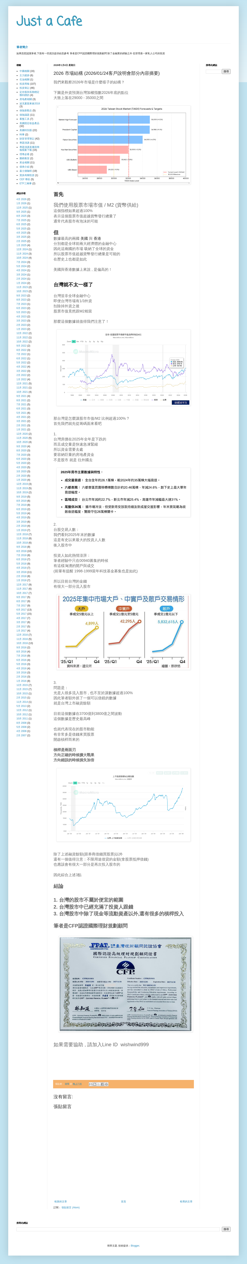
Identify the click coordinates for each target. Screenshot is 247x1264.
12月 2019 (22, 484)
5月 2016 (21, 664)
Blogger (135, 1245)
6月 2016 (21, 660)
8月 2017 (21, 601)
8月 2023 (21, 299)
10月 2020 (22, 442)
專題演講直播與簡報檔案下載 (29, 148)
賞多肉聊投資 (27, 175)
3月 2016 (21, 672)
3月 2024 (21, 274)
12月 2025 (22, 207)
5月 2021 (21, 412)
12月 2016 (22, 634)
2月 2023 (21, 325)
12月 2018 (22, 534)
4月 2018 (21, 567)
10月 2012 (22, 714)
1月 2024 (21, 283)
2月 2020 (21, 475)
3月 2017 (21, 622)
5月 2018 (21, 563)
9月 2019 (21, 496)
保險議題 (24, 114)
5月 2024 (21, 266)
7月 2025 (21, 220)
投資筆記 (24, 87)
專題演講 (24, 142)
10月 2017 (22, 593)
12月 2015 (22, 685)
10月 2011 (22, 718)
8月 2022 (21, 350)
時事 (22, 134)
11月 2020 (22, 438)
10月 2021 (22, 392)
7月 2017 (21, 605)
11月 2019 (22, 488)
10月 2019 (22, 492)
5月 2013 (21, 706)
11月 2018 (22, 538)
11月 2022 (22, 337)
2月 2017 (21, 626)
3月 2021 (21, 421)
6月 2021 (21, 408)
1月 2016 (21, 681)
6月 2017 (21, 609)
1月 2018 (21, 580)
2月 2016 (21, 676)
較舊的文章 (186, 1201)
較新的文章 (61, 1201)
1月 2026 (21, 203)
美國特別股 (26, 130)
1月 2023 (21, 329)
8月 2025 (21, 215)
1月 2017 (21, 630)
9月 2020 (21, 446)
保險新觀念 (26, 110)
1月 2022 (21, 379)
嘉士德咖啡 (26, 170)
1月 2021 (21, 429)
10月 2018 (22, 542)
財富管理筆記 (27, 138)
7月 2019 (21, 505)
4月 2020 (21, 467)
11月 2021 (22, 387)
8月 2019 (21, 500)
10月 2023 (22, 291)
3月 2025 (21, 236)
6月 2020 (21, 458)
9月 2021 (21, 396)
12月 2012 (22, 710)
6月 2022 (21, 358)
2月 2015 (21, 697)
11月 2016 (22, 639)
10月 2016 (22, 643)
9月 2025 (21, 211)
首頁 (123, 1201)
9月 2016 (21, 647)
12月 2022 (22, 333)
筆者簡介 (22, 47)
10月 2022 (22, 341)
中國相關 (24, 71)
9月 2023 (21, 295)
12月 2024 (22, 249)
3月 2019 (21, 521)
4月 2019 (21, 517)
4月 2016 (21, 668)
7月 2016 (21, 655)
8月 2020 (21, 450)
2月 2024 (21, 278)
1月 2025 (21, 245)
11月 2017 (22, 588)
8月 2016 (21, 651)
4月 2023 (21, 316)
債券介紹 (24, 166)
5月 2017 (21, 613)
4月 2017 (21, 618)
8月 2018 (21, 551)
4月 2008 (21, 731)
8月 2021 (21, 400)
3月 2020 (21, 471)
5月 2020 (21, 463)
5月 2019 (21, 513)
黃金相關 (24, 162)
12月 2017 (22, 584)
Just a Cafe (49, 22)
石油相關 (24, 79)
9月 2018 (21, 546)
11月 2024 (22, 253)
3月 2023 (21, 320)
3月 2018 (21, 572)
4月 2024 (21, 270)
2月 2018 (21, 576)
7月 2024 (21, 262)
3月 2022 (21, 371)
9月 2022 (21, 345)
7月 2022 (21, 354)
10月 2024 (22, 257)
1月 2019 (21, 530)
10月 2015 (22, 693)
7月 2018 (21, 555)
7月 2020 (21, 454)
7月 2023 (21, 304)
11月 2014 (22, 702)
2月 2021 (21, 425)
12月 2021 (22, 383)
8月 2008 (21, 722)
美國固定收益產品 (29, 123)
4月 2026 (21, 199)
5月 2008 (21, 727)
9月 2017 (21, 597)
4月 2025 (21, 232)
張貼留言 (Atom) (70, 1207)
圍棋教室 (24, 158)
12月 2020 (22, 433)
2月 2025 (21, 241)
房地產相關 (26, 99)
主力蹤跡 (24, 75)
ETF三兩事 (26, 183)
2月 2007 (21, 735)
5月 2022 (21, 362)
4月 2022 (21, 366)
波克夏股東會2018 (30, 103)
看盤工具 (24, 119)
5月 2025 (21, 228)
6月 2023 (21, 308)
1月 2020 (21, 479)
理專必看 (24, 154)
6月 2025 (21, 224)
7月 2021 (21, 404)
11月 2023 (22, 287)
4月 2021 (21, 417)
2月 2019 (21, 525)
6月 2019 (21, 509)
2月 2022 (21, 375)
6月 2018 (21, 559)
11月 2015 (22, 689)
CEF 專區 (25, 179)
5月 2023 (21, 312)
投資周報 (24, 83)
